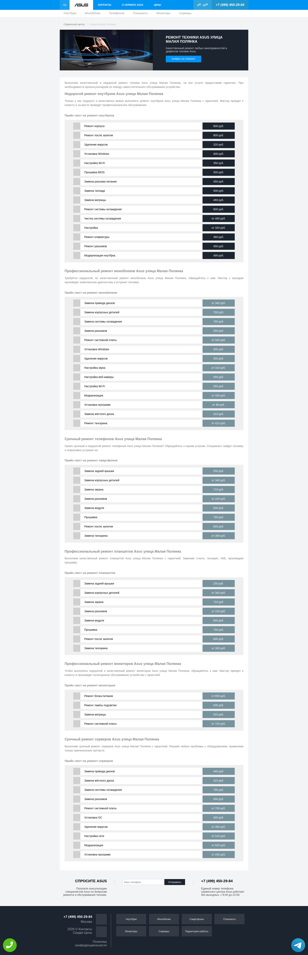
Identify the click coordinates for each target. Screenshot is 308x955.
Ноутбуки (70, 14)
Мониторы (163, 14)
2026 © (73, 929)
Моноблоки (92, 14)
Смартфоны (197, 919)
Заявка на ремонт (183, 59)
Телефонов (117, 14)
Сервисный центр (74, 24)
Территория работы (196, 931)
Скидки (78, 932)
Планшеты (140, 14)
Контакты (104, 5)
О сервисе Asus (132, 5)
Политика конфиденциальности (91, 943)
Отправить (174, 882)
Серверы (185, 14)
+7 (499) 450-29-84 (230, 5)
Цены (157, 5)
